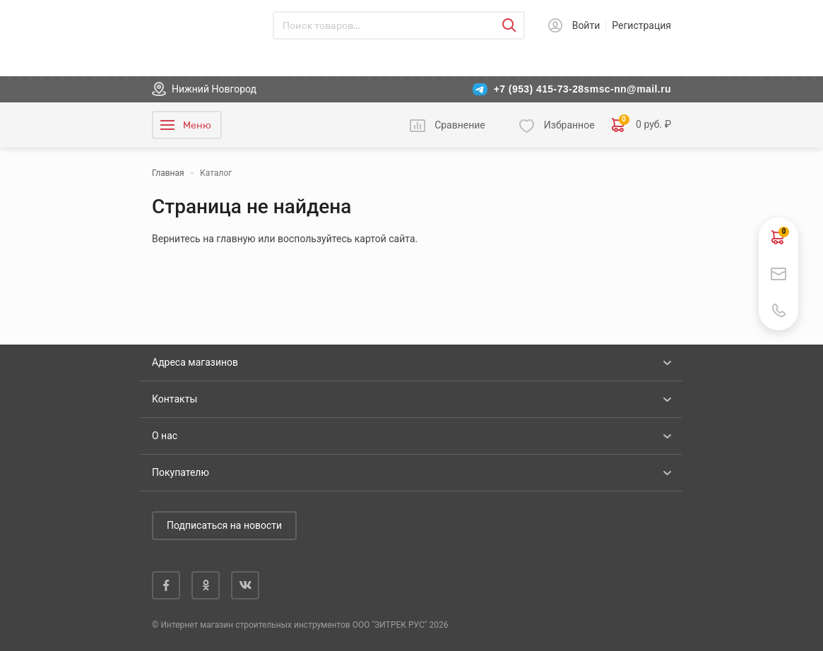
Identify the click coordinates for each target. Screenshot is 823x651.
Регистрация (641, 25)
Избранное (569, 125)
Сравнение (459, 125)
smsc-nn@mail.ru (627, 89)
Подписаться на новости (224, 525)
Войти (586, 25)
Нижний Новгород (214, 89)
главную (235, 238)
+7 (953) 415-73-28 (539, 89)
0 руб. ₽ (641, 125)
